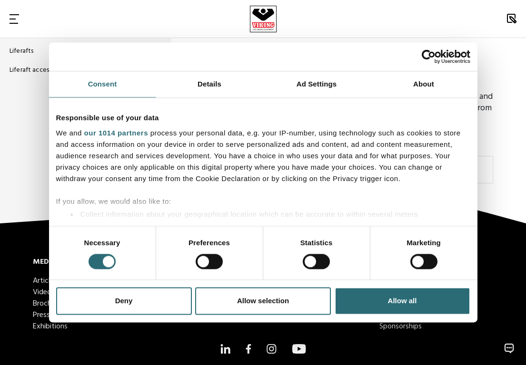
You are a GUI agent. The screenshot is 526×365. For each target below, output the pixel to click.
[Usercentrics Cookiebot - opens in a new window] (428, 56)
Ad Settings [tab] (317, 84)
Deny (124, 301)
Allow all (402, 301)
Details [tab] (209, 84)
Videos (44, 292)
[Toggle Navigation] (14, 19)
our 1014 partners (116, 133)
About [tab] (423, 84)
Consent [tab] (102, 84)
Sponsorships (400, 326)
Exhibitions (50, 326)
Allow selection (263, 301)
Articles (45, 281)
